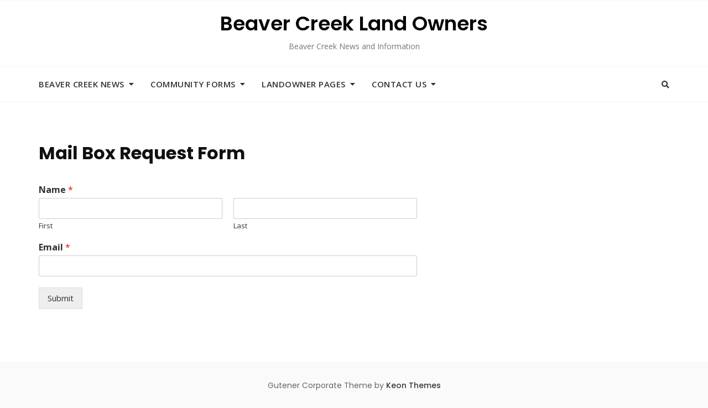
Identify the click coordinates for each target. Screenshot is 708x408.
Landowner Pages (304, 84)
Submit (61, 298)
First (46, 226)
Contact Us (399, 84)
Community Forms (193, 84)
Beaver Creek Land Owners (354, 23)
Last (240, 226)
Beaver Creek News (81, 84)
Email (54, 247)
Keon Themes (413, 385)
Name (56, 190)
